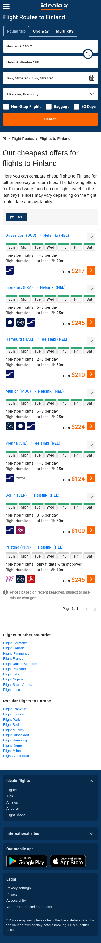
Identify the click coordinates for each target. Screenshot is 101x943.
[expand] (91, 237)
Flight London (13, 714)
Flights (11, 790)
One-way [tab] (41, 31)
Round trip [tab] (16, 31)
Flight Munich (13, 730)
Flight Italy (11, 674)
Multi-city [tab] (65, 31)
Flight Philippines (16, 653)
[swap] (88, 54)
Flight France (13, 658)
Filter (18, 217)
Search (50, 119)
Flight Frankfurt (14, 709)
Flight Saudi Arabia (17, 685)
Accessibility (16, 900)
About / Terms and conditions (29, 907)
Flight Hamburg (15, 740)
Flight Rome (12, 745)
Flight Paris (11, 720)
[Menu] (6, 6)
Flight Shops (16, 815)
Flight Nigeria (13, 679)
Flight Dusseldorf (16, 735)
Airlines (12, 802)
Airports (12, 809)
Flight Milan (12, 751)
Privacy (12, 894)
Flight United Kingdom (20, 664)
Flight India (11, 690)
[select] (91, 270)
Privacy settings (18, 888)
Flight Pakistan (14, 669)
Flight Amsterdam (16, 756)
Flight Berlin (12, 725)
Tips (9, 796)
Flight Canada (14, 648)
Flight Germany (15, 643)
